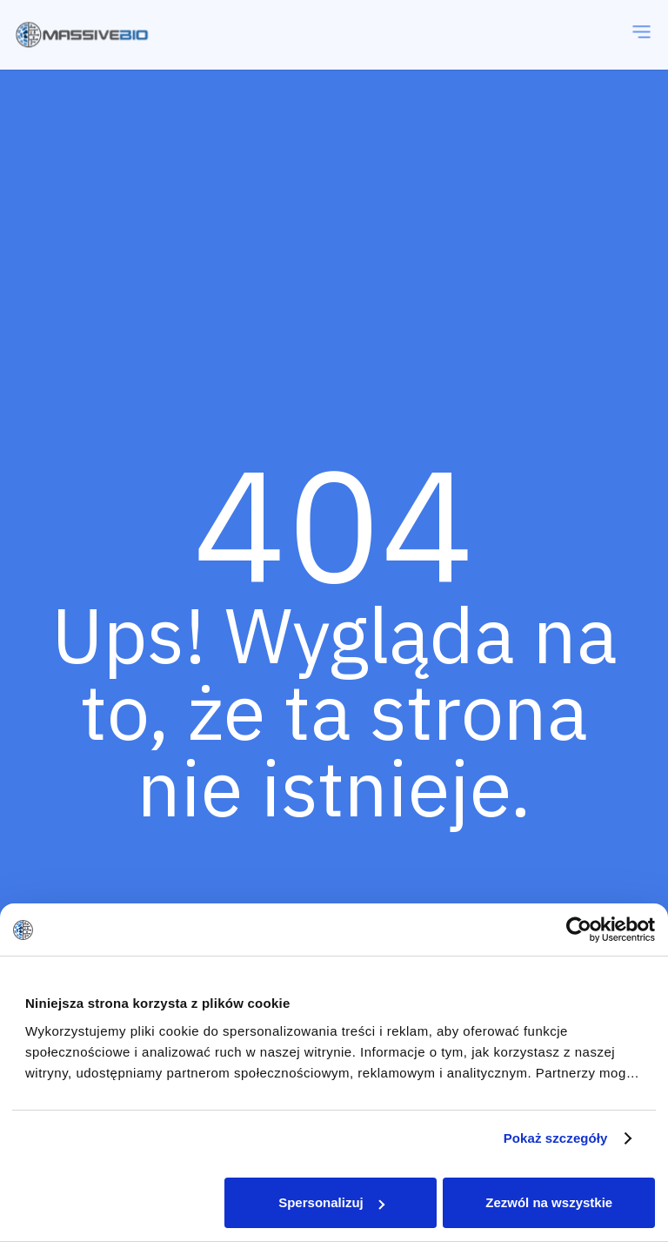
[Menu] (641, 35)
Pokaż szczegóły (556, 1138)
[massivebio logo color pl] (82, 35)
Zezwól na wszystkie (548, 1202)
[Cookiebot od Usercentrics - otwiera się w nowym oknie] (579, 929)
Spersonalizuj (331, 1202)
